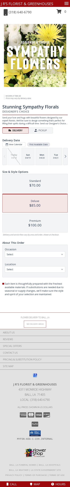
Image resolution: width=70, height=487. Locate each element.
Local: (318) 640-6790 (35, 400)
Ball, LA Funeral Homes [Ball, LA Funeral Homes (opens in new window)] (23, 465)
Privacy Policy (13, 475)
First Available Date (38, 144)
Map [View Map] (35, 484)
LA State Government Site (46, 470)
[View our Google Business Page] (35, 376)
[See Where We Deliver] (35, 324)
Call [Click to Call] (12, 484)
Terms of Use (57, 475)
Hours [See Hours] (58, 484)
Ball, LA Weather (19, 470)
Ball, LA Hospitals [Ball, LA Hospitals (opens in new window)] (49, 465)
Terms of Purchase (36, 475)
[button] (61, 12)
